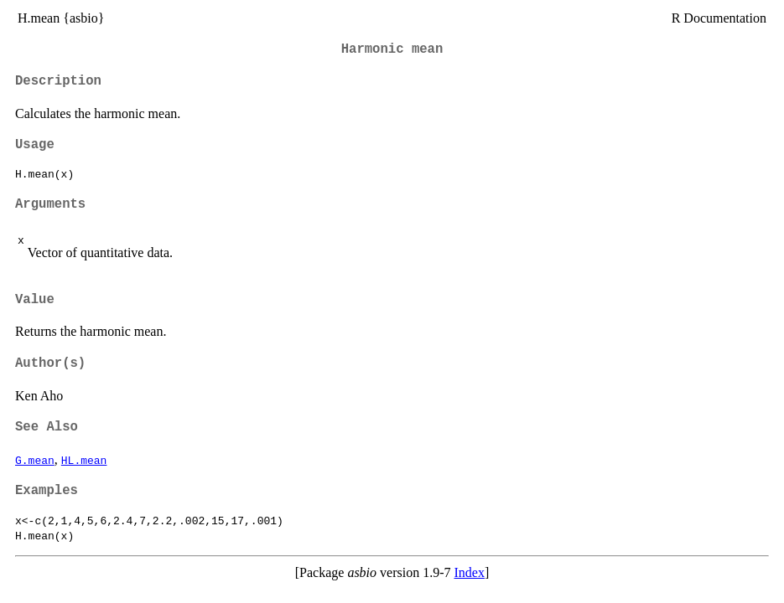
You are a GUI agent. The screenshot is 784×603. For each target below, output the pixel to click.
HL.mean (84, 459)
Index (469, 572)
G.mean (35, 459)
